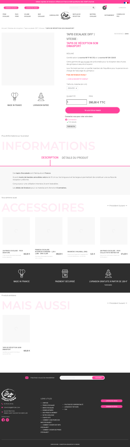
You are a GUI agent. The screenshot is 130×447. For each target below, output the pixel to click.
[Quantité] (77, 102)
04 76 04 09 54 (8, 404)
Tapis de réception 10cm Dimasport (12, 348)
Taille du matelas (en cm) (77, 84)
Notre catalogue (48, 415)
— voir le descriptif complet (77, 79)
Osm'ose (45, 403)
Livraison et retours (71, 407)
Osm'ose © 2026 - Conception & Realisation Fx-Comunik (65, 444)
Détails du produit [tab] (75, 158)
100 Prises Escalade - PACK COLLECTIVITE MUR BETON (110, 252)
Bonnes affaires (48, 410)
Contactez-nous (31, 8)
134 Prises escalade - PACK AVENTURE (13, 252)
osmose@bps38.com (12, 407)
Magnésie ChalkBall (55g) (77, 251)
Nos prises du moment (50, 413)
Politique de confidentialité (73, 404)
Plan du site (47, 417)
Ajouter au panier (92, 110)
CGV (65, 409)
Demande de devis (11, 8)
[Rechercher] (82, 8)
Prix (91, 96)
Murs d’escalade (48, 408)
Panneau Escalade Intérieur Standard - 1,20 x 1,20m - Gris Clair (45, 251)
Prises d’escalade (49, 405)
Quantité (71, 96)
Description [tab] (49, 157)
